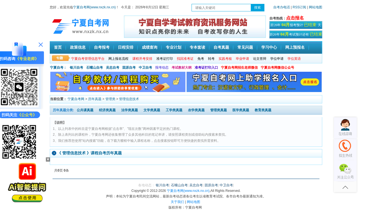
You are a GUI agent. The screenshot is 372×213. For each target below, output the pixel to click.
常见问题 (245, 47)
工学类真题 (174, 110)
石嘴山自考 (94, 68)
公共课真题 (85, 110)
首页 (58, 47)
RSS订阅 (300, 7)
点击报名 (295, 18)
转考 (211, 59)
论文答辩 (259, 59)
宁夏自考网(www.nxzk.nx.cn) (94, 7)
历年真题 (94, 99)
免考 (200, 59)
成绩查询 (149, 47)
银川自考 (76, 68)
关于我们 (177, 202)
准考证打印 (164, 59)
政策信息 (78, 47)
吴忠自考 (112, 68)
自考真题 (221, 47)
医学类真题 (240, 110)
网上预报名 (295, 47)
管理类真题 (218, 110)
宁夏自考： (58, 68)
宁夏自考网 (76, 99)
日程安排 (125, 47)
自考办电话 (281, 7)
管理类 (110, 99)
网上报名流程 (118, 59)
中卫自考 (145, 68)
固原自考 (129, 68)
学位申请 (277, 59)
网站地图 (315, 7)
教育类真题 (263, 110)
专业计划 (173, 47)
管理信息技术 (129, 99)
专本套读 (197, 47)
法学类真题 (129, 110)
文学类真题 (151, 110)
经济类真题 (107, 110)
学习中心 (269, 47)
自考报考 (102, 47)
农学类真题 (196, 110)
